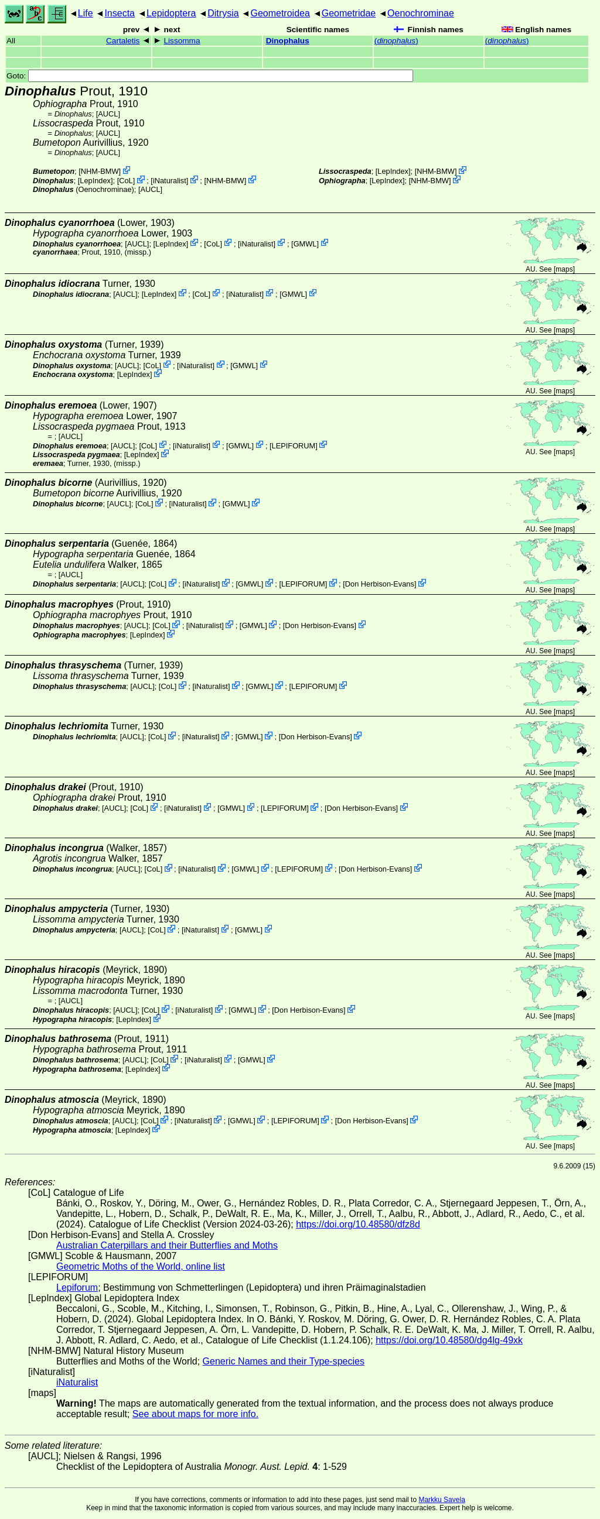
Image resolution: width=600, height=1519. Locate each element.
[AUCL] (108, 113)
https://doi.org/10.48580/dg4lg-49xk (449, 1340)
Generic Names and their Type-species (283, 1361)
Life (85, 13)
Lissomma (182, 40)
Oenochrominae (420, 13)
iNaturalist (169, 180)
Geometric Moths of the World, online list (140, 1266)
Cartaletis (122, 40)
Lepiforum (77, 1287)
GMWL (305, 243)
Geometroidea (279, 13)
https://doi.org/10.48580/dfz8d (358, 1224)
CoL (125, 180)
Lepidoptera (171, 13)
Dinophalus (287, 40)
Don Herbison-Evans (379, 584)
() (396, 40)
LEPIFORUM (294, 445)
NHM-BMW (100, 171)
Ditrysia (222, 13)
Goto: (209, 75)
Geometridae (349, 13)
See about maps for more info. (195, 1414)
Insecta (119, 13)
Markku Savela (441, 1500)
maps (563, 269)
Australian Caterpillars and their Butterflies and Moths (167, 1245)
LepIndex (95, 180)
